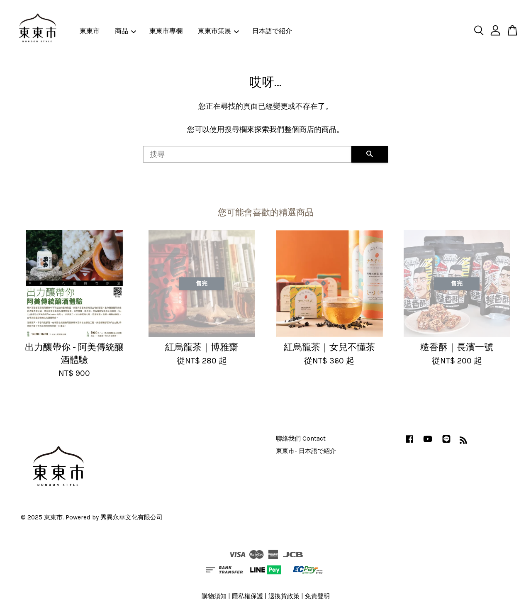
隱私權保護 (247, 596)
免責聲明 (317, 596)
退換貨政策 (284, 596)
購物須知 (214, 596)
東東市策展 (218, 31)
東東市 (90, 31)
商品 (125, 31)
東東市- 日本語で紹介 (306, 451)
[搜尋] (247, 154)
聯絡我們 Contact (301, 438)
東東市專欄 (166, 31)
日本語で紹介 (272, 31)
